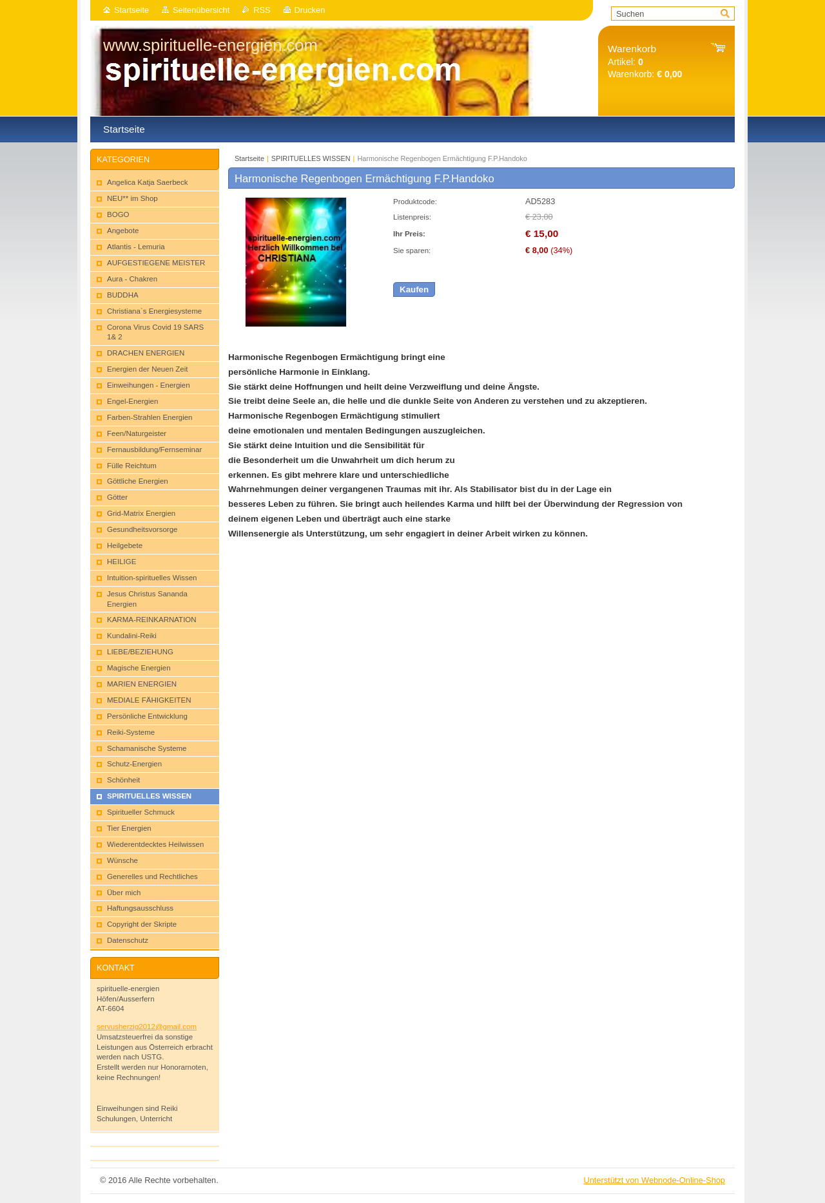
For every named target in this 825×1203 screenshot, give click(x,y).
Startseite (131, 10)
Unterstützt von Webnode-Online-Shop (654, 1180)
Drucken (310, 10)
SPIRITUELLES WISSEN (311, 158)
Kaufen (414, 289)
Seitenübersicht (201, 10)
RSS (261, 10)
